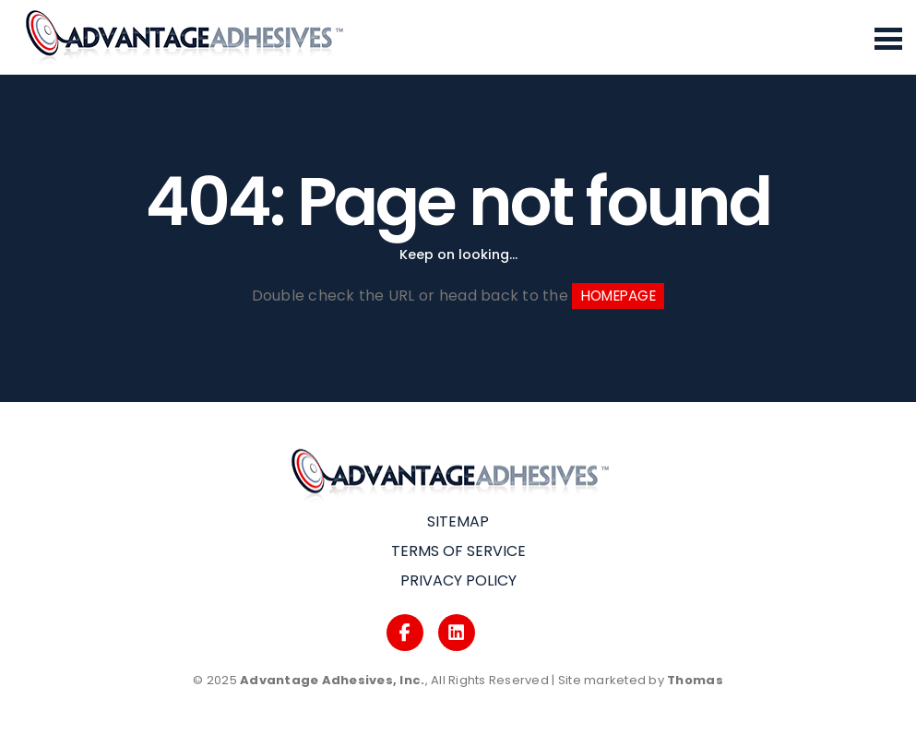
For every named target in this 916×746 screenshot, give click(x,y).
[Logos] (405, 632)
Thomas (695, 680)
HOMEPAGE (618, 295)
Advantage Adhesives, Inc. (332, 680)
